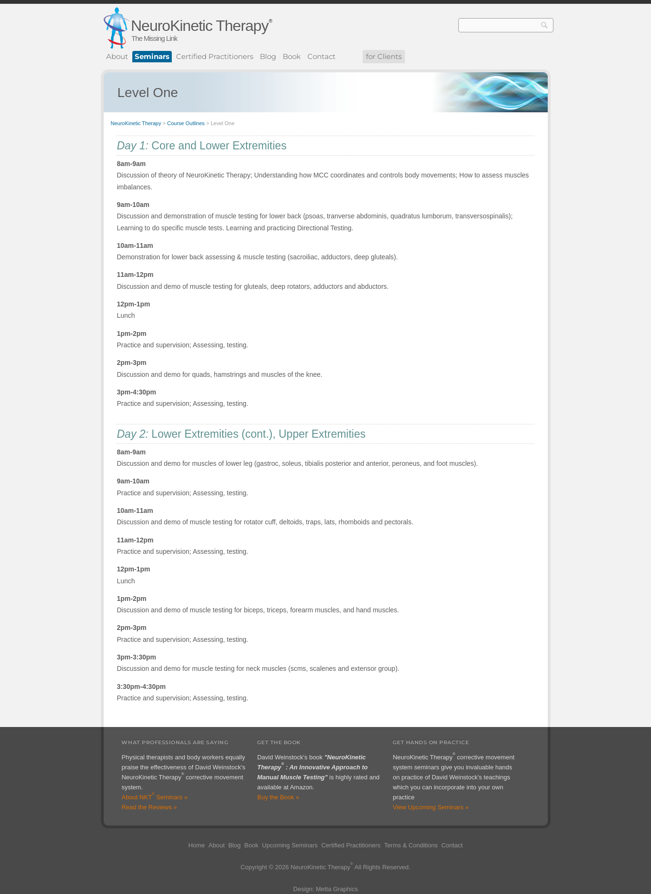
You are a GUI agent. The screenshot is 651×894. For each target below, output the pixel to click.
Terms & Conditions (411, 845)
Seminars (152, 56)
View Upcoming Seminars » (430, 807)
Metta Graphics (337, 889)
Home (196, 845)
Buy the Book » (278, 797)
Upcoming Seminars (290, 845)
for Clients (384, 56)
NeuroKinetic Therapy (199, 25)
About (117, 56)
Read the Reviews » (149, 807)
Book (292, 56)
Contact (321, 56)
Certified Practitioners (214, 56)
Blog (268, 56)
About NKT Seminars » (154, 797)
